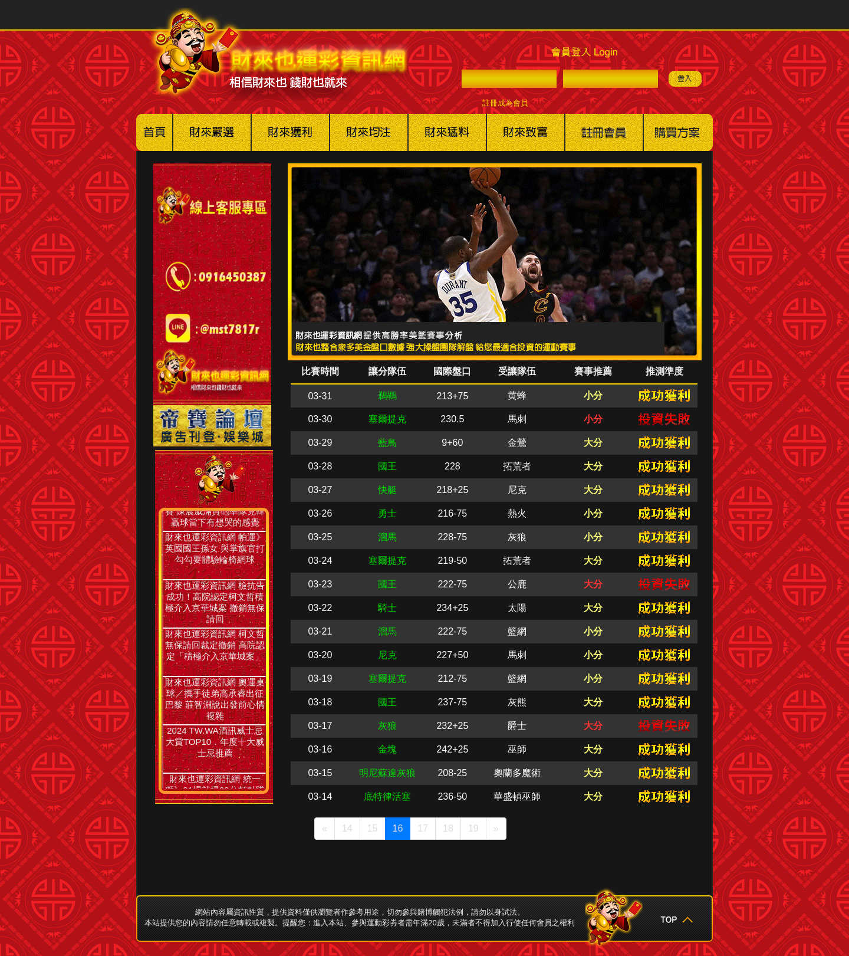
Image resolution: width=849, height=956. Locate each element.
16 (398, 828)
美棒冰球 (369, 132)
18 (448, 828)
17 (422, 828)
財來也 (525, 132)
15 (372, 828)
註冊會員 (604, 132)
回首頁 (154, 132)
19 (473, 828)
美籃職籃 (290, 132)
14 (347, 828)
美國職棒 (212, 132)
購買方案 (678, 132)
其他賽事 (447, 132)
